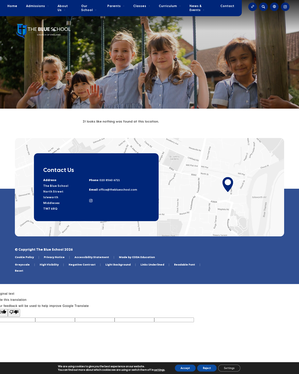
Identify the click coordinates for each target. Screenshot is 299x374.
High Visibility (52, 264)
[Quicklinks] (252, 6)
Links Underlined (155, 264)
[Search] (263, 6)
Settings (229, 368)
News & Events (197, 8)
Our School (89, 8)
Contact (227, 6)
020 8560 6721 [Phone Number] (109, 180)
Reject (207, 368)
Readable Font (187, 264)
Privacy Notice (57, 257)
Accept (185, 368)
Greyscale (25, 264)
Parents (116, 6)
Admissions (37, 6)
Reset (19, 270)
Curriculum (170, 6)
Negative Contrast (85, 264)
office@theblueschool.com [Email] (117, 189)
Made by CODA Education (137, 257)
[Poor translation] (14, 313)
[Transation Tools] (274, 6)
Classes (141, 6)
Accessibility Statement (94, 257)
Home (12, 6)
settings (159, 370)
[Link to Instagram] (285, 6)
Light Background (120, 264)
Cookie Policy (27, 257)
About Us (63, 8)
